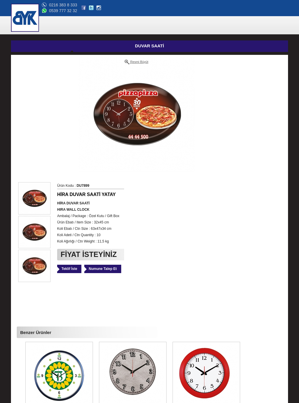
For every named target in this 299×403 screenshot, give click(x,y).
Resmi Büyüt (69, 62)
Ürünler (19, 334)
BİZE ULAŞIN (274, 25)
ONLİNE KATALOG (223, 25)
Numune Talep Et (213, 143)
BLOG (251, 25)
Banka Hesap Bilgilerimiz (33, 361)
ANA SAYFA (103, 25)
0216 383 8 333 (243, 5)
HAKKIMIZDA (156, 25)
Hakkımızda (22, 341)
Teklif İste (180, 143)
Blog (17, 368)
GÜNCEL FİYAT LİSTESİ (160, 46)
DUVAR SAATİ (68, 45)
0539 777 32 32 (243, 10)
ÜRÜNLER (129, 25)
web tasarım (278, 399)
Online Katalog (25, 354)
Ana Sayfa (21, 327)
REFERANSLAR (187, 25)
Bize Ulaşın (22, 375)
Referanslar (22, 348)
